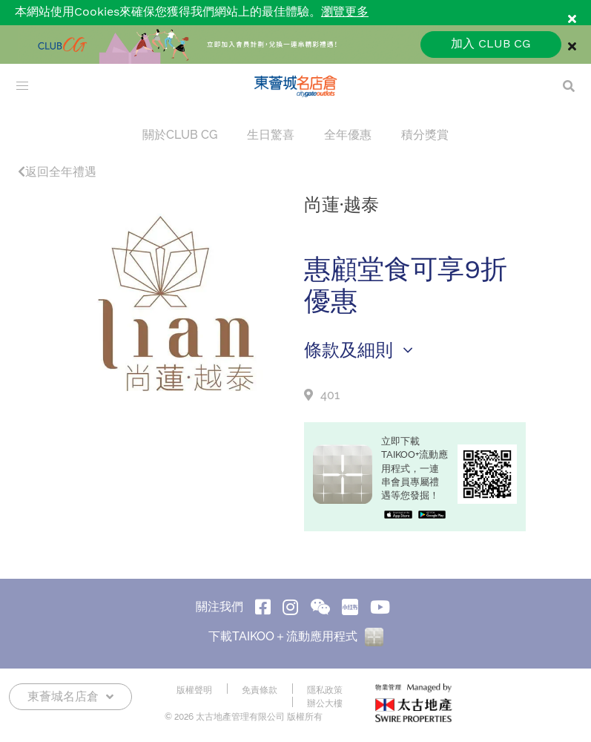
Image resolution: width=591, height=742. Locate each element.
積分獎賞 (425, 135)
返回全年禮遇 (57, 172)
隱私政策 (325, 690)
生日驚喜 (270, 135)
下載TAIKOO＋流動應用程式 (295, 636)
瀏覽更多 (345, 12)
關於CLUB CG (179, 135)
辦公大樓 (325, 703)
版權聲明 (194, 690)
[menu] (22, 86)
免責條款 (259, 690)
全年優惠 (348, 135)
